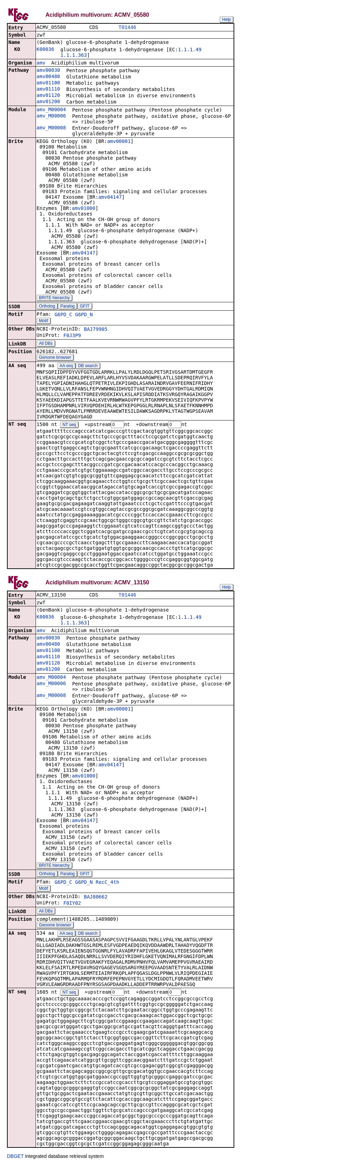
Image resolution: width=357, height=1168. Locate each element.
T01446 (127, 27)
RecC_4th (107, 884)
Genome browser (55, 358)
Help (226, 19)
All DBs (46, 344)
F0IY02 (72, 905)
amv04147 (110, 197)
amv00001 (118, 142)
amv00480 (48, 77)
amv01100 (48, 83)
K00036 (45, 50)
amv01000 (83, 209)
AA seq (66, 366)
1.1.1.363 (73, 56)
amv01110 (48, 89)
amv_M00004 (51, 110)
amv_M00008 (51, 128)
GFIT (84, 306)
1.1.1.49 (189, 50)
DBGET (15, 1158)
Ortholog (47, 306)
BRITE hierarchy (54, 298)
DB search (88, 366)
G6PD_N (84, 315)
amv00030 (48, 71)
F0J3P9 (72, 336)
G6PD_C (63, 315)
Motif (43, 321)
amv (41, 63)
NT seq (69, 425)
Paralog (67, 306)
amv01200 (48, 102)
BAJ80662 (95, 898)
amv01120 (48, 96)
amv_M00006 (51, 116)
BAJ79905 (95, 330)
